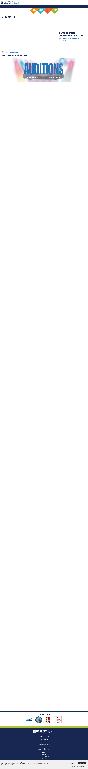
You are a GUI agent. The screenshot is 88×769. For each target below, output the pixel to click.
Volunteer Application (12, 52)
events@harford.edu (44, 749)
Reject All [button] (73, 763)
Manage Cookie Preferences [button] (78, 766)
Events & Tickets (44, 757)
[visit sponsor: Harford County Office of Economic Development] (39, 720)
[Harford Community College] (10, 2)
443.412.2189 (44, 740)
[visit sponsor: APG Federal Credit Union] (29, 720)
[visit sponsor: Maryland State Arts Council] (48, 720)
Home (44, 755)
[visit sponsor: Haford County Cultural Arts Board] (57, 720)
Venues (44, 758)
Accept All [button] (82, 763)
